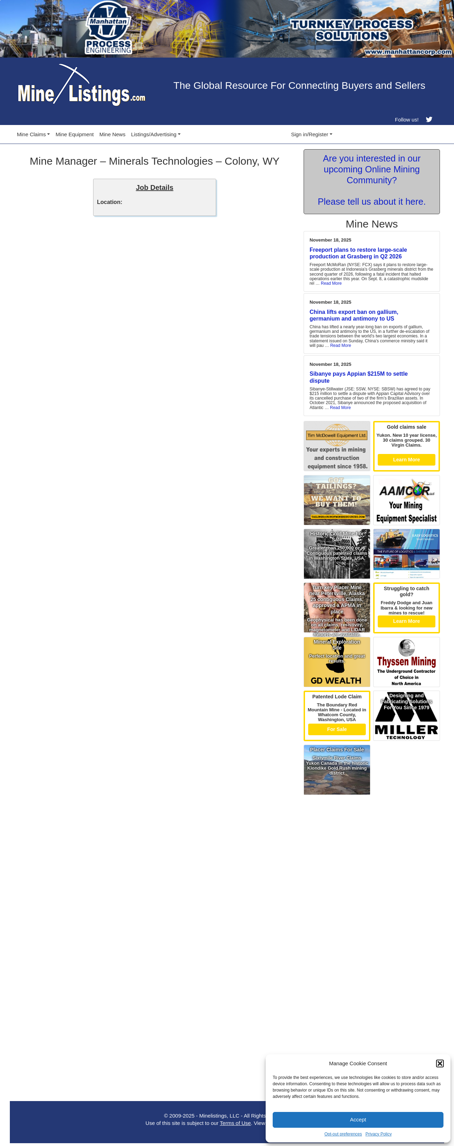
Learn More (406, 459)
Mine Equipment (74, 134)
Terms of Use (235, 1123)
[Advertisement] (371, 847)
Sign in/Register (309, 134)
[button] (439, 1063)
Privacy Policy (378, 1134)
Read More (331, 283)
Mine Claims (31, 134)
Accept (358, 1119)
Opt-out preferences (343, 1134)
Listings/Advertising (153, 134)
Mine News (112, 134)
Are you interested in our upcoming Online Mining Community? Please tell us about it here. (372, 179)
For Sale (337, 729)
